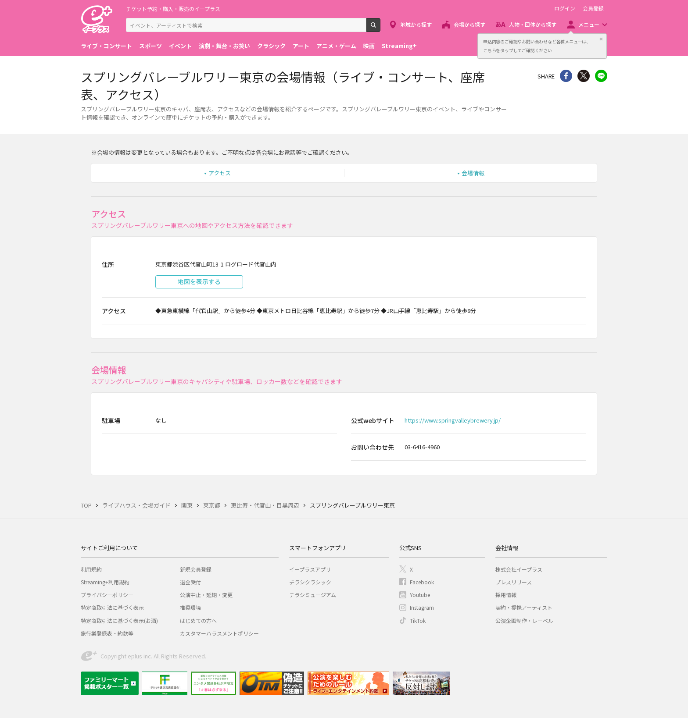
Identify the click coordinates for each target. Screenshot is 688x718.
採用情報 (505, 594)
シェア (566, 76)
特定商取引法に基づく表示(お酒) (119, 620)
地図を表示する (199, 281)
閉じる (601, 39)
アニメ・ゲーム (336, 46)
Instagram (422, 607)
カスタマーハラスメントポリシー (219, 633)
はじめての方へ (198, 620)
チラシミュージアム (312, 594)
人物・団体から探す (532, 24)
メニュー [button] (588, 24)
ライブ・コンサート (106, 46)
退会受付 (190, 582)
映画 (369, 46)
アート (301, 46)
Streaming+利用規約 (105, 582)
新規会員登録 (195, 569)
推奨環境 (190, 607)
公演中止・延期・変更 (206, 594)
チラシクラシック (310, 582)
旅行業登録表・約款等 (107, 633)
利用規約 (91, 569)
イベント (180, 46)
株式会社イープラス (518, 569)
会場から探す (469, 24)
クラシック (271, 46)
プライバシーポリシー (107, 594)
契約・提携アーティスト (523, 607)
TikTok (418, 620)
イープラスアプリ (310, 569)
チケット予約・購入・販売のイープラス (173, 8)
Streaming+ (399, 46)
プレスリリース (513, 582)
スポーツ (150, 46)
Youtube (420, 594)
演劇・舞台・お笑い (224, 46)
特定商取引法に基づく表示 (112, 607)
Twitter (583, 76)
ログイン (564, 8)
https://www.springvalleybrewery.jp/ (453, 420)
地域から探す (416, 24)
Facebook (422, 582)
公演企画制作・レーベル (524, 620)
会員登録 (593, 8)
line (601, 76)
